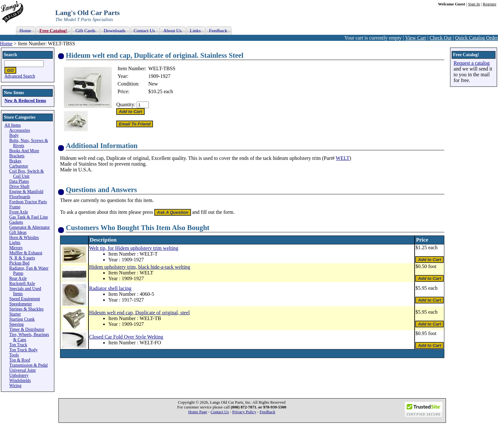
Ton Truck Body (23, 350)
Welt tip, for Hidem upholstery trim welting (133, 248)
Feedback (267, 412)
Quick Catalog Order (476, 38)
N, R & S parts (22, 258)
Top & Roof (19, 360)
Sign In (474, 4)
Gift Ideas (18, 232)
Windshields (20, 380)
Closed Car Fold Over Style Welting (126, 337)
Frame (14, 207)
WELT (342, 158)
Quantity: (125, 104)
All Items (12, 125)
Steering (16, 324)
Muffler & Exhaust (25, 252)
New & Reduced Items (25, 100)
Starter (15, 314)
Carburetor (18, 166)
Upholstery (18, 375)
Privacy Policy (244, 412)
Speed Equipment (24, 298)
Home (6, 43)
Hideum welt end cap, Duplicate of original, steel (139, 312)
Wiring (15, 385)
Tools (14, 355)
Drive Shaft (19, 186)
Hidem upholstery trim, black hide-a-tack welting (139, 267)
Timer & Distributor (26, 329)
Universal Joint (22, 370)
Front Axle (18, 212)
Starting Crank (22, 319)
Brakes (15, 161)
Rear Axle (18, 278)
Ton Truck (18, 344)
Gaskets (16, 222)
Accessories (19, 130)
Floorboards (19, 196)
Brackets (17, 155)
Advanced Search (19, 76)
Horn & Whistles (24, 237)
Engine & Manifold (26, 191)
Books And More (24, 150)
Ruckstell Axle (22, 283)
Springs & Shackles (26, 309)
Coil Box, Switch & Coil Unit (26, 174)
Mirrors (16, 247)
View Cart (415, 38)
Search (10, 54)
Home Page (197, 412)
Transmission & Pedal (28, 365)
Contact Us (220, 412)
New (153, 83)
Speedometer (20, 304)
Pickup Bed (19, 263)
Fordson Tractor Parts (28, 201)
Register (489, 4)
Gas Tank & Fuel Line (28, 217)
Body (14, 135)
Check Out (441, 38)
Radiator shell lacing (110, 288)
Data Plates (19, 181)
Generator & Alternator (29, 227)
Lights (14, 242)
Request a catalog (472, 63)
